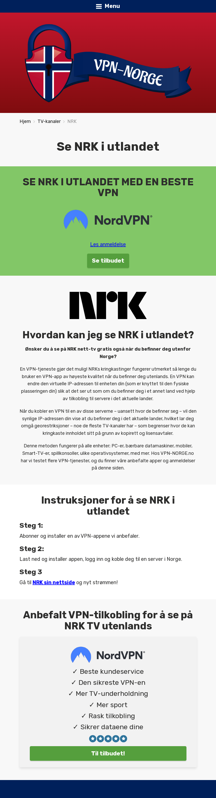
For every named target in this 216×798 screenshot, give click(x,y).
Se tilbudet (108, 260)
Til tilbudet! (108, 753)
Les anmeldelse (108, 244)
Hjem (25, 121)
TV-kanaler (49, 121)
